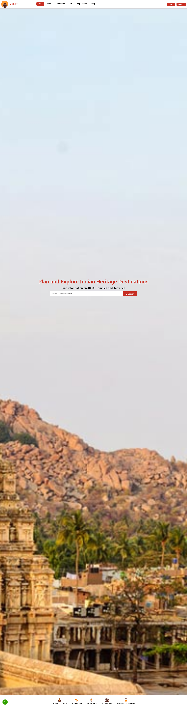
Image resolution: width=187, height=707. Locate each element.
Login (171, 4)
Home (40, 4)
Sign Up (181, 4)
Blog (93, 4)
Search (130, 294)
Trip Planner (82, 4)
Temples (50, 4)
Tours (71, 4)
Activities (61, 4)
